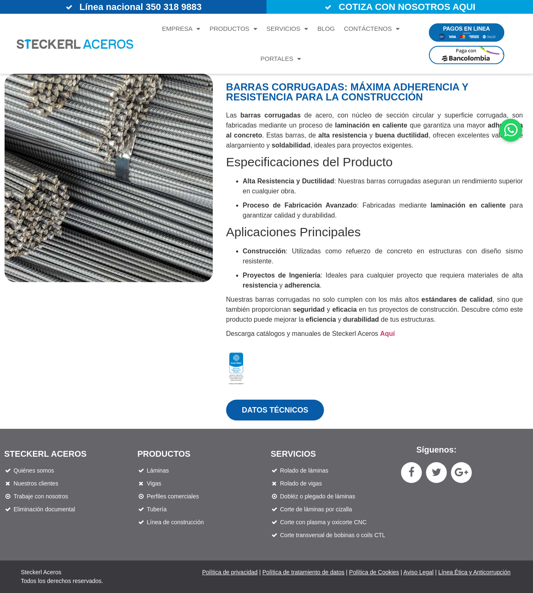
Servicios (287, 29)
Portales (281, 59)
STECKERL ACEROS (45, 453)
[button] (510, 130)
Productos (233, 29)
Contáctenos (372, 29)
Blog (326, 28)
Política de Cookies (374, 572)
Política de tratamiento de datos (303, 572)
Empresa (181, 29)
